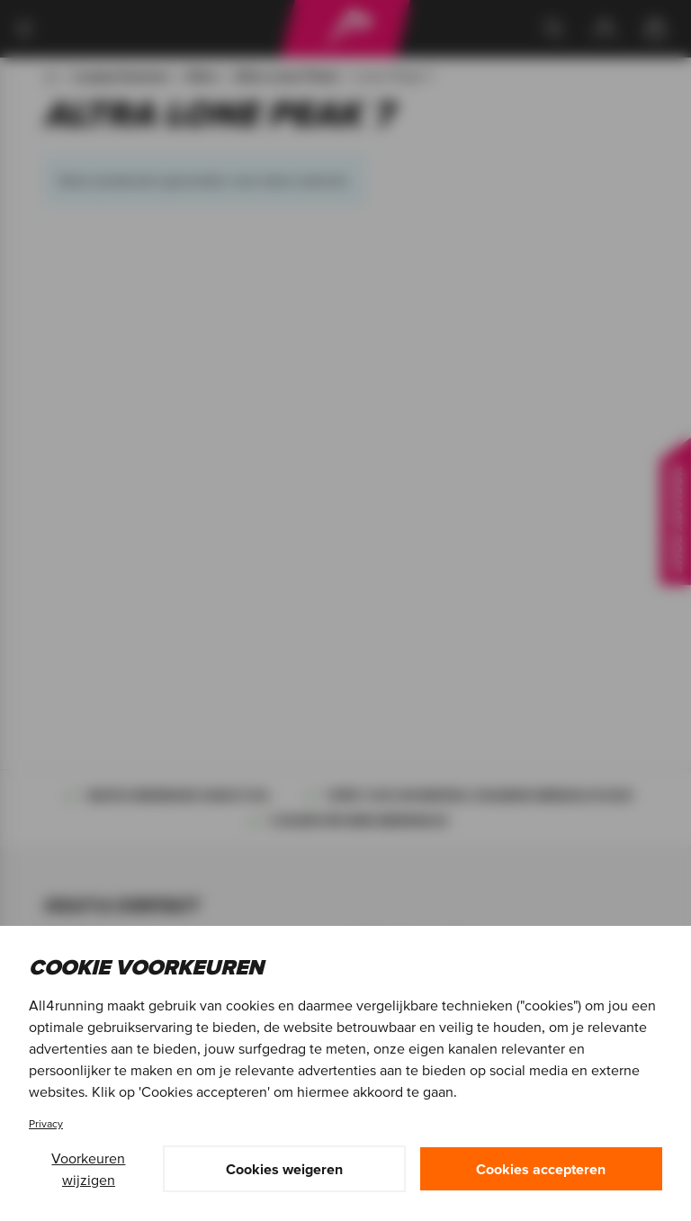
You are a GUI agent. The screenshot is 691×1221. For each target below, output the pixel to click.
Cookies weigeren (284, 1169)
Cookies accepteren (541, 1169)
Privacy (46, 1123)
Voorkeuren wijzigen (88, 1169)
